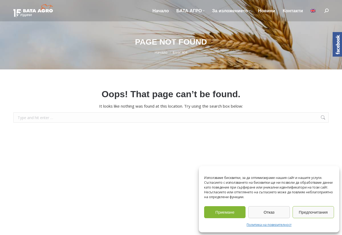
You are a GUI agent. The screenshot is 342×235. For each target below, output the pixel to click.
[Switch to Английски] (312, 11)
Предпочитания (313, 212)
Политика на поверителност (269, 224)
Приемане (224, 212)
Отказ (269, 212)
